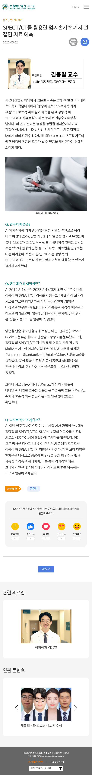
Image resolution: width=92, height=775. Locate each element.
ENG (75, 7)
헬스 (5, 20)
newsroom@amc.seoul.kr (53, 756)
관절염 (33, 488)
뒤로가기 (46, 569)
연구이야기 (16, 20)
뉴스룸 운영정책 (57, 762)
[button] (74, 709)
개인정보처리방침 (35, 762)
